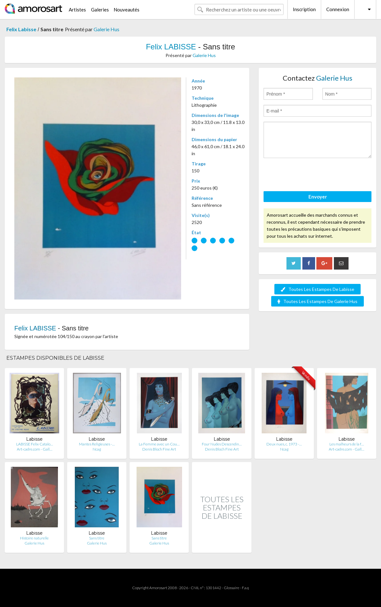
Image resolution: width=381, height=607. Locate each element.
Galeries (100, 9)
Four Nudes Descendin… (222, 444)
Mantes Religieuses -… (97, 444)
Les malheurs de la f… (346, 444)
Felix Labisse (21, 29)
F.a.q (245, 587)
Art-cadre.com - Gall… (34, 449)
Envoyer (317, 196)
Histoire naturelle (34, 538)
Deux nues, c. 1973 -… (284, 444)
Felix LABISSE (171, 46)
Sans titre (96, 538)
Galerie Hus (106, 29)
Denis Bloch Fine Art (159, 449)
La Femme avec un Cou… (159, 444)
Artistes (77, 9)
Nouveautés (126, 9)
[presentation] (312, 175)
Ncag (97, 449)
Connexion (337, 9)
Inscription (304, 9)
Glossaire (231, 587)
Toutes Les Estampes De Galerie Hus (317, 301)
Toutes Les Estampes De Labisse (317, 289)
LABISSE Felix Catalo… (34, 444)
